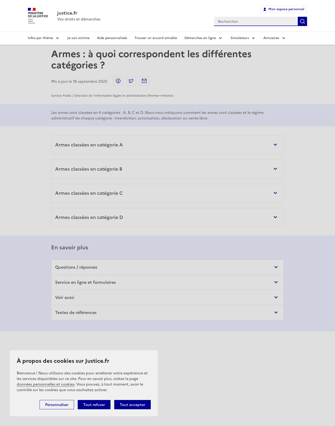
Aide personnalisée (112, 38)
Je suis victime (78, 38)
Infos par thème (40, 38)
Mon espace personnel (286, 9)
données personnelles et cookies (45, 384)
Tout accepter (132, 404)
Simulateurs (240, 38)
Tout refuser (94, 404)
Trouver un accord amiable (155, 38)
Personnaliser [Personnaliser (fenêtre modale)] (56, 404)
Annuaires (271, 38)
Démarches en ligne (200, 38)
